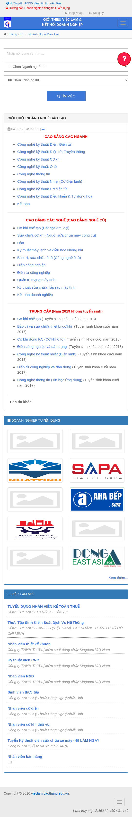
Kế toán (23, 204)
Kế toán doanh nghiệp (35, 295)
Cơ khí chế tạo (29, 319)
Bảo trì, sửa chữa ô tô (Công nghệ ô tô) (49, 258)
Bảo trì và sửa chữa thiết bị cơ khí (44, 326)
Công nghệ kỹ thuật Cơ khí (39, 159)
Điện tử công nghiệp (33, 272)
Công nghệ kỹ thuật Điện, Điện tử (44, 144)
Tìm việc (66, 96)
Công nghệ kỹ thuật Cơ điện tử (42, 189)
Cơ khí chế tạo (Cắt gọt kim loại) (43, 228)
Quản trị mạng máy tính (36, 280)
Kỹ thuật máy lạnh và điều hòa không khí (50, 250)
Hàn (20, 243)
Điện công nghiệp (31, 265)
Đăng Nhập (73, 13)
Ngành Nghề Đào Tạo (43, 34)
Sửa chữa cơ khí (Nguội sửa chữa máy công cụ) (56, 235)
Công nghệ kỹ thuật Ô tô (37, 166)
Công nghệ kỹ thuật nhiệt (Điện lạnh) (46, 354)
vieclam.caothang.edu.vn (50, 793)
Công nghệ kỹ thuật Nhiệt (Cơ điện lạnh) (49, 181)
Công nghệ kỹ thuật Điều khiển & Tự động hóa (54, 196)
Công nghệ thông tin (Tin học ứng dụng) (49, 380)
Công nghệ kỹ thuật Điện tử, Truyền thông (51, 152)
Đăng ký (96, 13)
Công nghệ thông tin (33, 174)
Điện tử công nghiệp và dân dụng (44, 367)
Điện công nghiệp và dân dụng (42, 346)
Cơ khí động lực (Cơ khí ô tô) (41, 339)
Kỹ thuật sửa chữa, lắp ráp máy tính (46, 287)
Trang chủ (16, 34)
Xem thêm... (118, 578)
